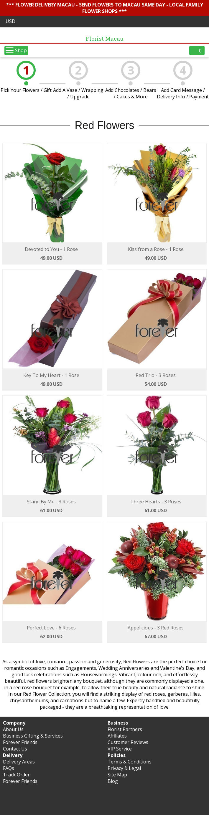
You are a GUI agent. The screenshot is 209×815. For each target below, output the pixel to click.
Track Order (16, 774)
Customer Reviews (128, 742)
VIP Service (120, 748)
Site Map (117, 774)
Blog (113, 781)
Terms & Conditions (130, 761)
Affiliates (117, 736)
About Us (13, 729)
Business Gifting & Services (33, 736)
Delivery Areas (19, 761)
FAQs (8, 768)
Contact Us (15, 748)
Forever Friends (20, 742)
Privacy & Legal (124, 768)
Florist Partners (125, 729)
